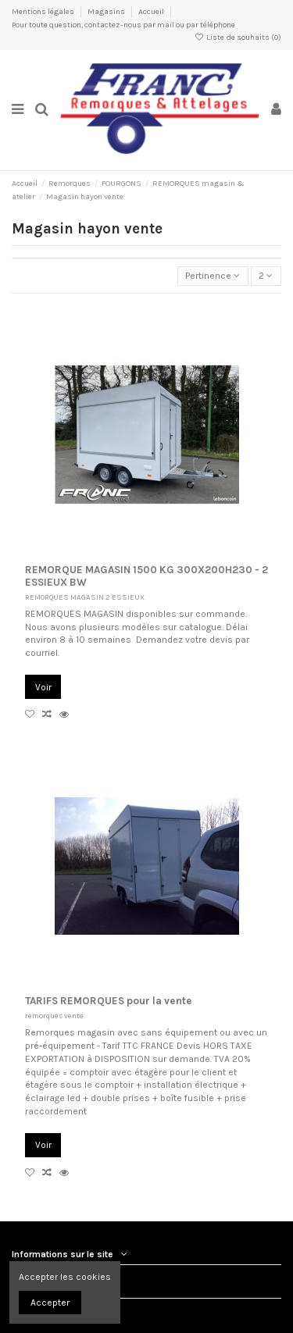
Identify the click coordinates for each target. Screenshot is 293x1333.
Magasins (107, 11)
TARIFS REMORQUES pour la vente (108, 1001)
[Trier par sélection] (212, 276)
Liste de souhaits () (238, 37)
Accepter (50, 1302)
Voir (43, 687)
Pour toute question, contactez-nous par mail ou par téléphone (123, 25)
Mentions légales (44, 11)
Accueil (151, 11)
